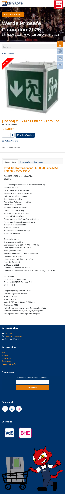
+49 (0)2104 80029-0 (14, 336)
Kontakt (9, 333)
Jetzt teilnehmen (13, 14)
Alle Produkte (9, 53)
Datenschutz (7, 361)
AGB (3, 352)
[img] (60, 44)
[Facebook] (5, 409)
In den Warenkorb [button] (25, 135)
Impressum (6, 358)
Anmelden (32, 388)
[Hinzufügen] (12, 135)
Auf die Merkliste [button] (10, 141)
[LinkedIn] (12, 409)
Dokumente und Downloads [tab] (31, 162)
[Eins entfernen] (4, 135)
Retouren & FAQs (9, 364)
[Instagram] (19, 409)
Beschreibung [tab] (10, 162)
